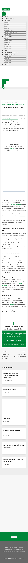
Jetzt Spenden (8, 46)
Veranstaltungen (5, 9)
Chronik (6, 26)
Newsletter (7, 28)
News (6, 16)
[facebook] (2, 11)
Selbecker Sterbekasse (9, 30)
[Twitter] (3, 88)
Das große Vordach (15, 204)
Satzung (15, 547)
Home (6, 547)
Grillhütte (7, 50)
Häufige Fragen (8, 48)
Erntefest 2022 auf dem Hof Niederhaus (6, 355)
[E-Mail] (4, 11)
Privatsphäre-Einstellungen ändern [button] (11, 551)
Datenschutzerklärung (18, 549)
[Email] (16, 537)
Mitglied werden (8, 34)
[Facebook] (2, 88)
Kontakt (7, 64)
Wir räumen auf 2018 (10, 390)
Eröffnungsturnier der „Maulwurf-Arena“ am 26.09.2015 (10, 375)
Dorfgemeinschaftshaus (11, 52)
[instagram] (3, 11)
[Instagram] (4, 88)
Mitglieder (7, 24)
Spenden (21, 547)
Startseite (4, 102)
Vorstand (7, 22)
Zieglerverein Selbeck (18, 104)
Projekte (6, 38)
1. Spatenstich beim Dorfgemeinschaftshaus (20, 354)
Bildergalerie (7, 42)
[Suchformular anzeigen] (4, 14)
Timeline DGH (5, 79)
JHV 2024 (6, 418)
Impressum (22, 551)
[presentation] (14, 407)
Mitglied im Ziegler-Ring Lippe (11, 32)
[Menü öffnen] (3, 85)
